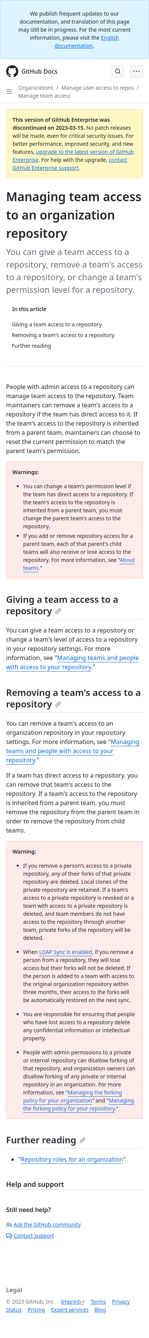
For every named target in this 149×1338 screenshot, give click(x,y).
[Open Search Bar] (118, 71)
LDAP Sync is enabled (65, 951)
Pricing (36, 1309)
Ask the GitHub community (43, 1224)
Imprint (70, 1301)
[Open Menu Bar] (136, 71)
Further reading (46, 1139)
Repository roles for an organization (72, 1159)
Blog (100, 1309)
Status (14, 1309)
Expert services (70, 1309)
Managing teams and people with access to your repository (72, 751)
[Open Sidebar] (9, 92)
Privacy (121, 1301)
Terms (98, 1301)
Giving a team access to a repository (62, 605)
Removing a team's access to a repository (73, 698)
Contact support (30, 1235)
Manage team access (44, 95)
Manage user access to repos (97, 87)
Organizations (35, 87)
